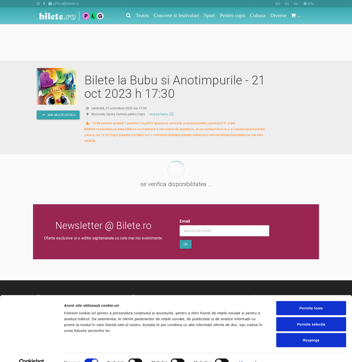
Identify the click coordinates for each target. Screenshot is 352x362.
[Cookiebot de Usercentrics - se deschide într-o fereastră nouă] (31, 352)
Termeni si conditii (148, 280)
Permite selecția (311, 314)
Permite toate (311, 298)
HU (296, 4)
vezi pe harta (162, 77)
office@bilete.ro (63, 4)
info (309, 4)
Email (185, 184)
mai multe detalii (58, 78)
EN (287, 4)
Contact (140, 273)
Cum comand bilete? (275, 275)
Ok (186, 207)
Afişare (244, 352)
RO (278, 4)
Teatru (42, 273)
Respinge (311, 330)
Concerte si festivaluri (55, 280)
